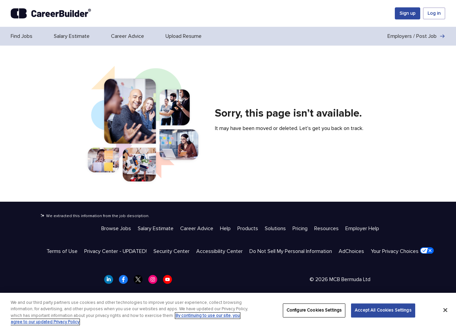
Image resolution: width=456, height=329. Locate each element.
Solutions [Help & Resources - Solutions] (275, 228)
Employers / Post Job (416, 36)
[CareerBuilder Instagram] (154, 281)
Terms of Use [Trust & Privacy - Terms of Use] (62, 251)
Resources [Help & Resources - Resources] (326, 228)
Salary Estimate (72, 36)
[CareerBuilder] (51, 13)
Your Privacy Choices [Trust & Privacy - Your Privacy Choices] (402, 251)
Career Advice (127, 36)
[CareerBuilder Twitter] (140, 281)
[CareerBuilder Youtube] (169, 281)
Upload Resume (183, 36)
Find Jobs (21, 36)
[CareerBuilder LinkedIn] (110, 281)
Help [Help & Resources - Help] (225, 228)
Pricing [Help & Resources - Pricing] (300, 228)
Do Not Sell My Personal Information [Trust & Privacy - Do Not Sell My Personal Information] (290, 251)
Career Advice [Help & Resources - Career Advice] (196, 228)
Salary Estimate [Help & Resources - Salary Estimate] (156, 228)
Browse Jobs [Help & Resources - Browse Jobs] (116, 228)
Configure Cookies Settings (314, 310)
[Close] (445, 310)
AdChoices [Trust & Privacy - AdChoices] (351, 251)
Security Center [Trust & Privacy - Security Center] (171, 251)
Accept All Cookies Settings (383, 310)
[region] (228, 311)
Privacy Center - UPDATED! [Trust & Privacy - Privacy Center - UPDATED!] (115, 251)
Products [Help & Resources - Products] (247, 228)
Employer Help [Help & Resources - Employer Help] (362, 228)
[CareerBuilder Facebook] (125, 281)
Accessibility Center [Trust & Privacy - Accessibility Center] (219, 251)
